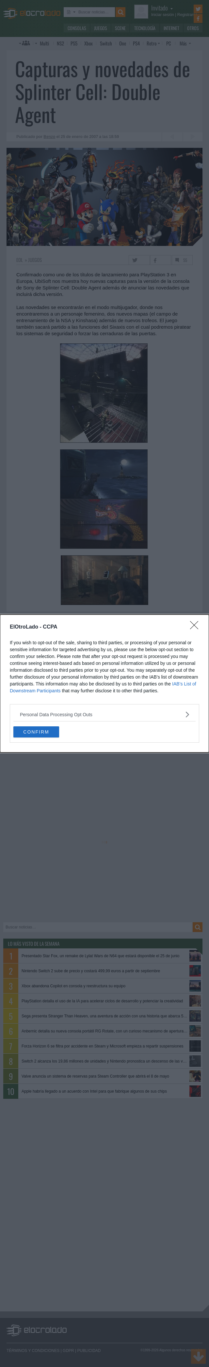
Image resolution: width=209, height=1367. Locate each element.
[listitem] (104, 714)
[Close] (196, 627)
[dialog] (104, 683)
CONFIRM (36, 732)
